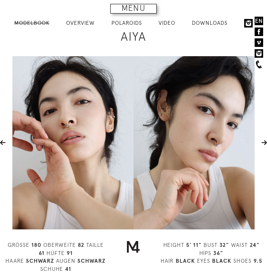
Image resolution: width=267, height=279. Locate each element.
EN (259, 21)
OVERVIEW (80, 22)
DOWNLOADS (210, 22)
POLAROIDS (126, 22)
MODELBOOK (32, 22)
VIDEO (167, 22)
